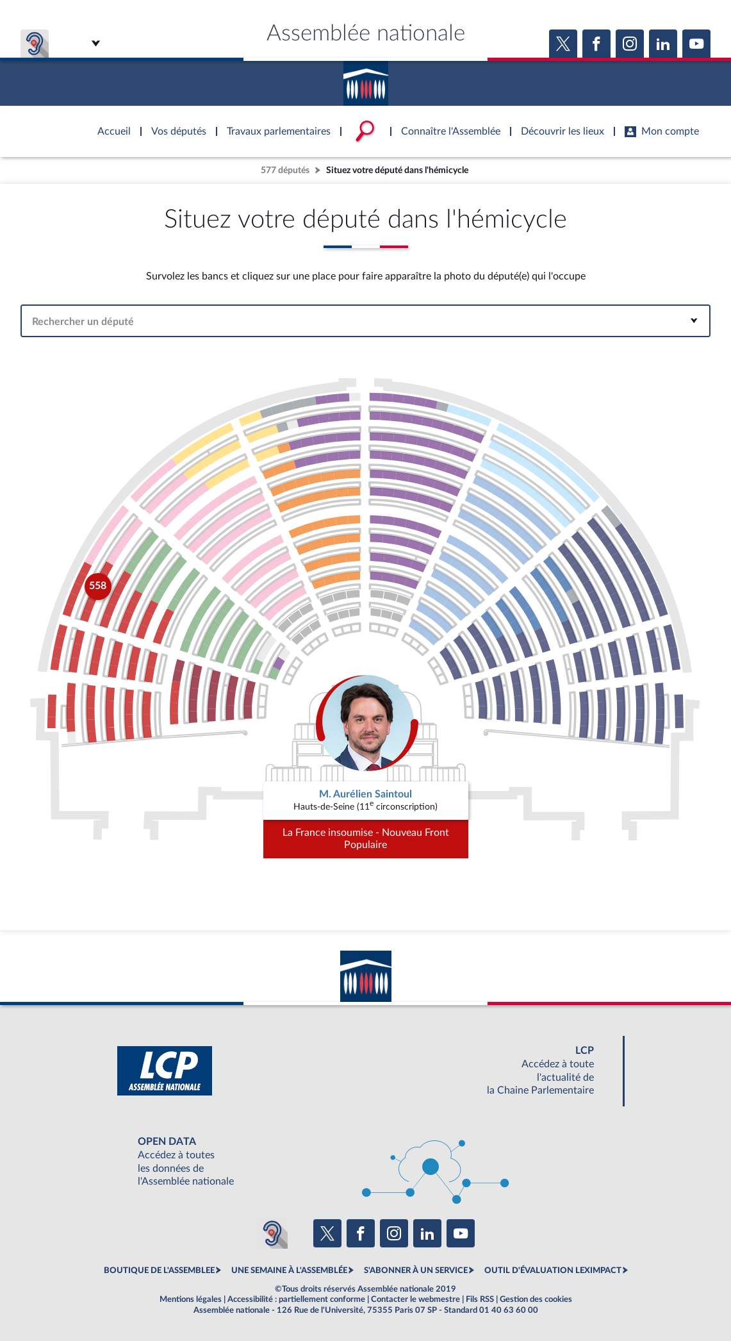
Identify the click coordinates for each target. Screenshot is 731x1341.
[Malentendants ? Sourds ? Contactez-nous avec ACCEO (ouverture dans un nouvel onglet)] (272, 1233)
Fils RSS (480, 1299)
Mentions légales (191, 1299)
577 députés (285, 170)
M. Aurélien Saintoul (365, 794)
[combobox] (365, 320)
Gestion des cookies (536, 1299)
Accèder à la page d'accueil (365, 79)
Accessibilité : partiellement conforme (296, 1299)
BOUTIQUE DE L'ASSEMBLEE (159, 1270)
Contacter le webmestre (415, 1299)
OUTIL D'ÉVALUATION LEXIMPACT (552, 1270)
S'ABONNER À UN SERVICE (416, 1270)
